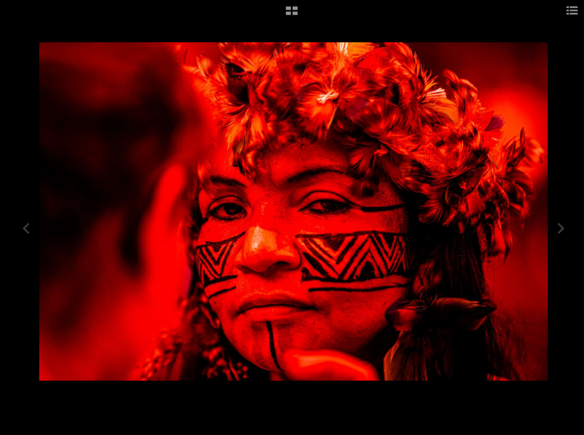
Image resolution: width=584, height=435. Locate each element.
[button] (291, 15)
